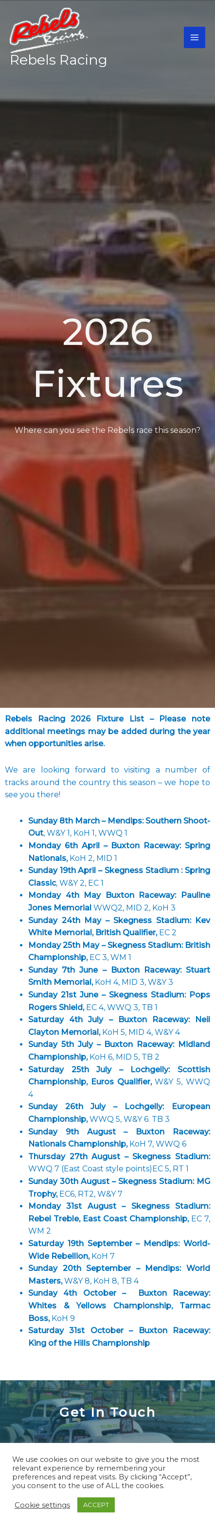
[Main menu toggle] (194, 37)
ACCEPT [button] (96, 1505)
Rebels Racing (59, 59)
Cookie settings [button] (42, 1505)
